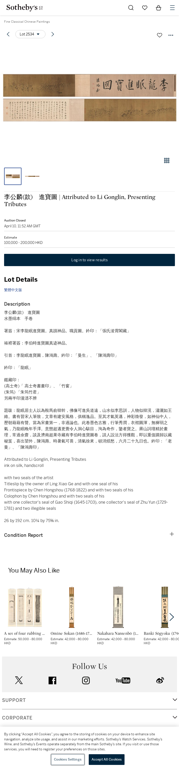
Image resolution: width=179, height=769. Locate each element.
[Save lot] (159, 35)
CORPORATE (17, 718)
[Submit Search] (130, 7)
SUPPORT (14, 700)
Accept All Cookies (107, 759)
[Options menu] (30, 34)
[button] (89, 97)
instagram (86, 680)
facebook (52, 680)
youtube (123, 680)
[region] (89, 748)
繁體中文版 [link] (13, 290)
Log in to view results (89, 260)
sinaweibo (160, 680)
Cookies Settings (68, 759)
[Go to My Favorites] (144, 8)
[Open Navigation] (172, 7)
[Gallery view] (167, 160)
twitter (19, 680)
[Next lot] (53, 34)
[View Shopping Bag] (158, 8)
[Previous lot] (8, 34)
